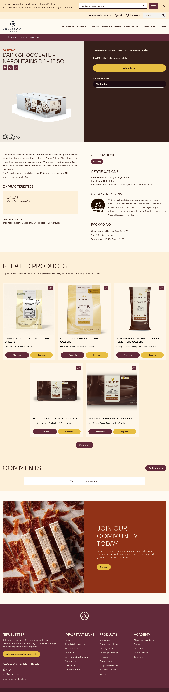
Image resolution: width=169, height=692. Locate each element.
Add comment (156, 468)
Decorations (105, 661)
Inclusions (104, 657)
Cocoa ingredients (108, 644)
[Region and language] (113, 6)
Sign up (104, 567)
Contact (162, 26)
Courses (138, 644)
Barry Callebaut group (76, 657)
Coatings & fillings (108, 652)
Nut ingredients (107, 648)
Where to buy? (72, 669)
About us (69, 652)
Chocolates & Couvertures (27, 37)
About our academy (144, 640)
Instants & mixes (107, 669)
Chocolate (7, 37)
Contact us (70, 661)
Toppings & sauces (108, 665)
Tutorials (138, 657)
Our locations (141, 652)
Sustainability (72, 648)
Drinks (102, 674)
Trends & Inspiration (111, 26)
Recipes (95, 26)
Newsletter (70, 665)
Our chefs (139, 648)
